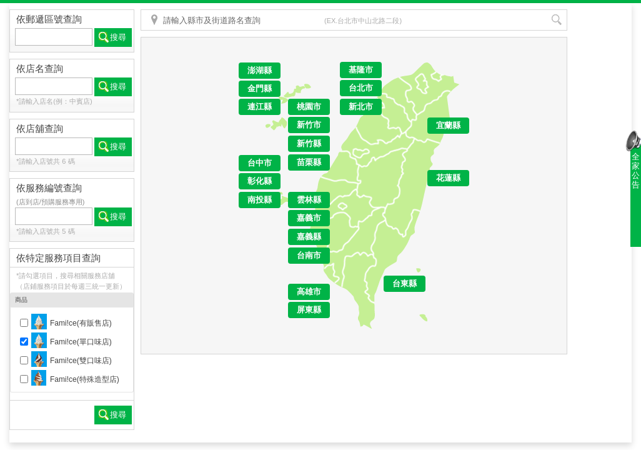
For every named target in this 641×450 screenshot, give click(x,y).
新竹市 (309, 124)
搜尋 (118, 37)
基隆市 (361, 69)
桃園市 (309, 106)
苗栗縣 (309, 162)
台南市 (309, 255)
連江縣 (259, 106)
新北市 (361, 106)
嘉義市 (309, 217)
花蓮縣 (448, 177)
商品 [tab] (71, 301)
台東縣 (404, 283)
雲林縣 (309, 199)
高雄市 (309, 291)
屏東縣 (309, 309)
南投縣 (259, 199)
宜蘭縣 (448, 125)
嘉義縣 (309, 236)
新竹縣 (309, 143)
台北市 (361, 87)
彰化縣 (259, 181)
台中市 (259, 163)
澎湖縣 (259, 70)
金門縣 (259, 88)
